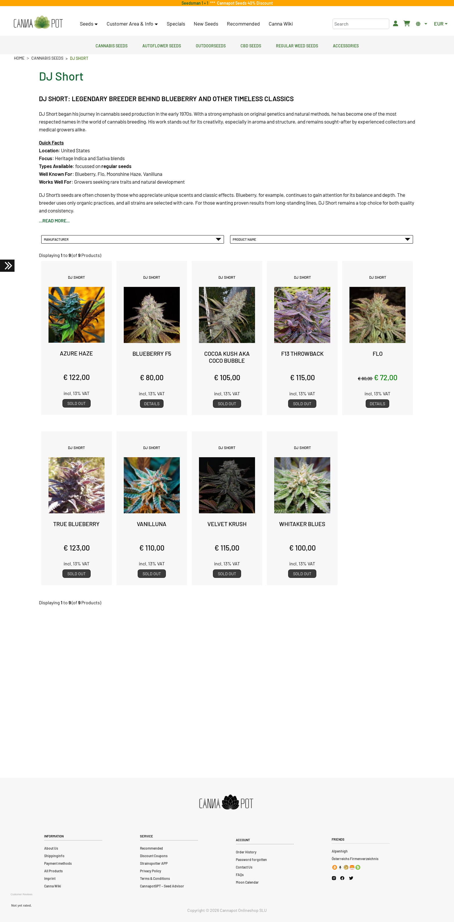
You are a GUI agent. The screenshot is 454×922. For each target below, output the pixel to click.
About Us (51, 848)
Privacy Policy (150, 871)
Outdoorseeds (211, 45)
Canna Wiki (281, 23)
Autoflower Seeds (161, 45)
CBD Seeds (251, 45)
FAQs (240, 874)
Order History (246, 852)
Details (151, 403)
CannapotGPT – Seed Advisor (162, 886)
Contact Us (244, 867)
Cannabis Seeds (112, 45)
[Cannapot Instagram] (334, 878)
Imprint (49, 878)
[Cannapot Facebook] (342, 878)
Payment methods (58, 863)
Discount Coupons (154, 855)
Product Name (321, 239)
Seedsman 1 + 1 (196, 3)
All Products (53, 871)
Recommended (243, 23)
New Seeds (206, 23)
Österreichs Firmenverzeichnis (355, 858)
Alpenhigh (340, 851)
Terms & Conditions (155, 878)
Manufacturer (133, 239)
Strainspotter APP (154, 863)
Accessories (346, 45)
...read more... (54, 220)
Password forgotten (251, 859)
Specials (176, 23)
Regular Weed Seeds (297, 45)
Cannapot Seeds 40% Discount (244, 3)
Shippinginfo (54, 855)
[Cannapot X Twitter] (351, 878)
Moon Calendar (247, 882)
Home (19, 58)
